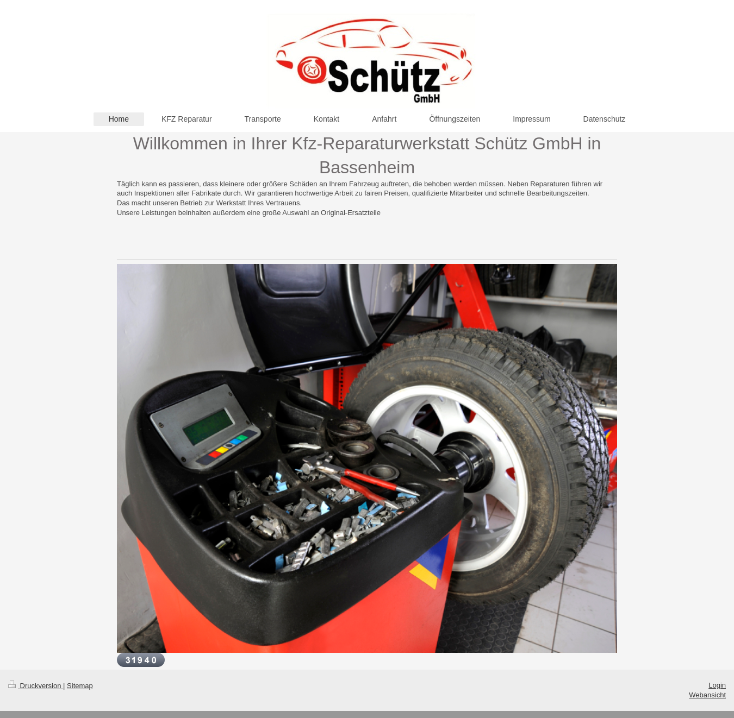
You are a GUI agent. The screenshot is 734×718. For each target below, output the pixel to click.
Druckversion (35, 686)
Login (717, 685)
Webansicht (707, 695)
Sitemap (80, 686)
